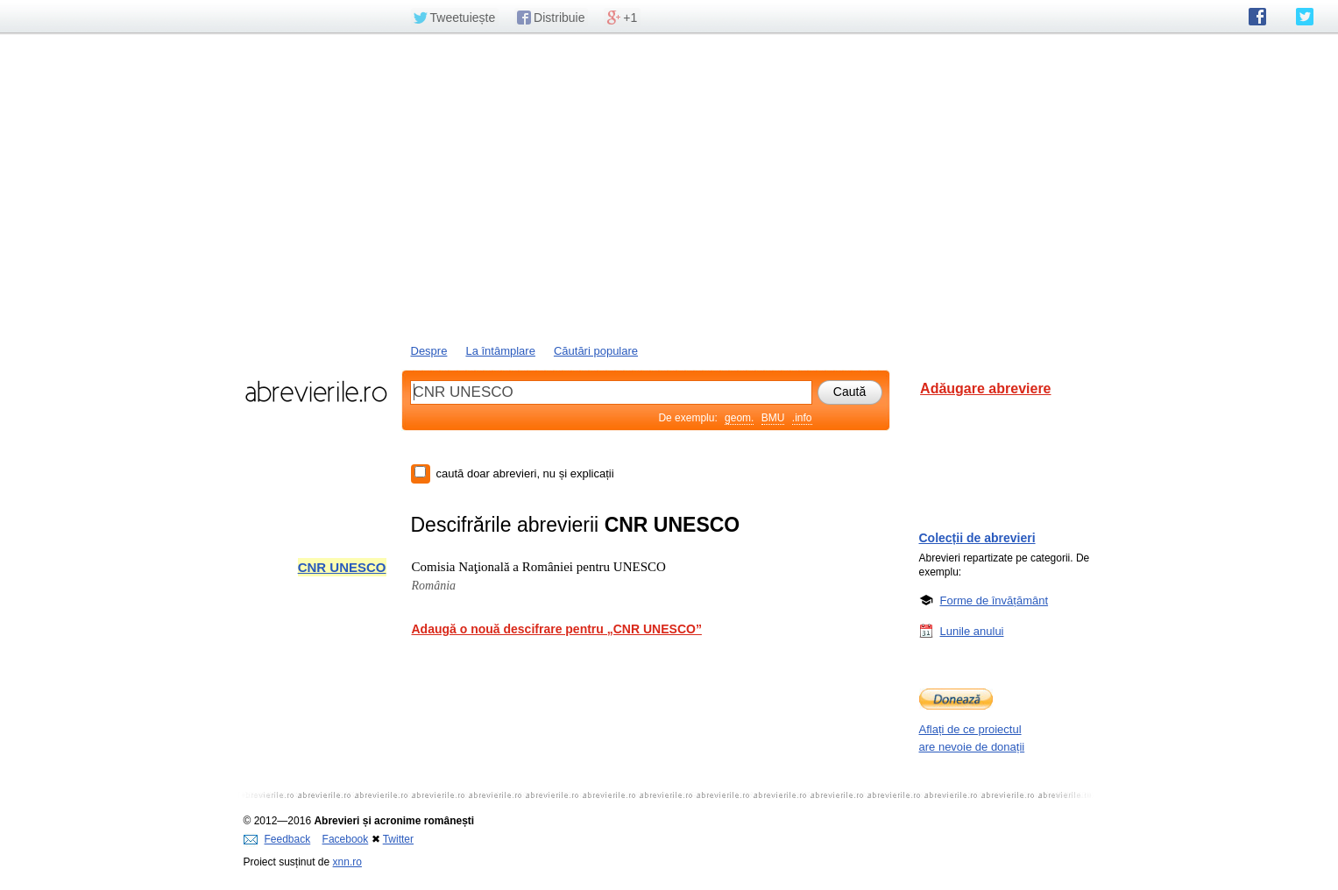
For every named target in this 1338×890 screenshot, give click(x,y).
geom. (739, 418)
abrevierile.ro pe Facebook (1257, 16)
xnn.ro (347, 862)
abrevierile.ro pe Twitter (1304, 16)
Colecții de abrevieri (977, 538)
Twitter (398, 839)
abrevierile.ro (315, 391)
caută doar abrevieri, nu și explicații (525, 473)
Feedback (277, 839)
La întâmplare (500, 350)
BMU (773, 418)
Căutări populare (596, 350)
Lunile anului (972, 631)
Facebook (345, 839)
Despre (429, 350)
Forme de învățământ (994, 600)
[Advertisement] (669, 186)
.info (802, 418)
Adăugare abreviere (985, 388)
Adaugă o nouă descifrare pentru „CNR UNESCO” (557, 629)
